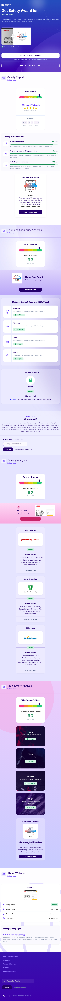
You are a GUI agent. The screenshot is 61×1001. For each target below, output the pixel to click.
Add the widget (30, 290)
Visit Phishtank (30, 670)
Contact (6, 968)
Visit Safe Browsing (30, 619)
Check (8, 449)
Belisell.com (13, 399)
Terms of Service (9, 964)
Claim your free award (31, 55)
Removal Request (9, 971)
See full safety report (30, 66)
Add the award (30, 212)
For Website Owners (10, 957)
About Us (6, 960)
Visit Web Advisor (30, 570)
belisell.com (7, 14)
